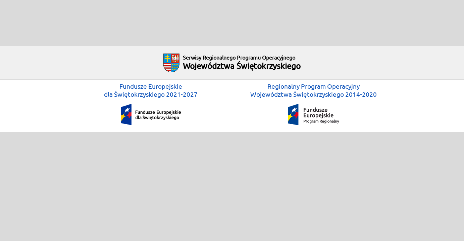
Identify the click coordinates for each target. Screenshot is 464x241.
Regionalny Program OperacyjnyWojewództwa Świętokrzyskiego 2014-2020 (313, 104)
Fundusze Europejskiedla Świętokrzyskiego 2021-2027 (151, 104)
